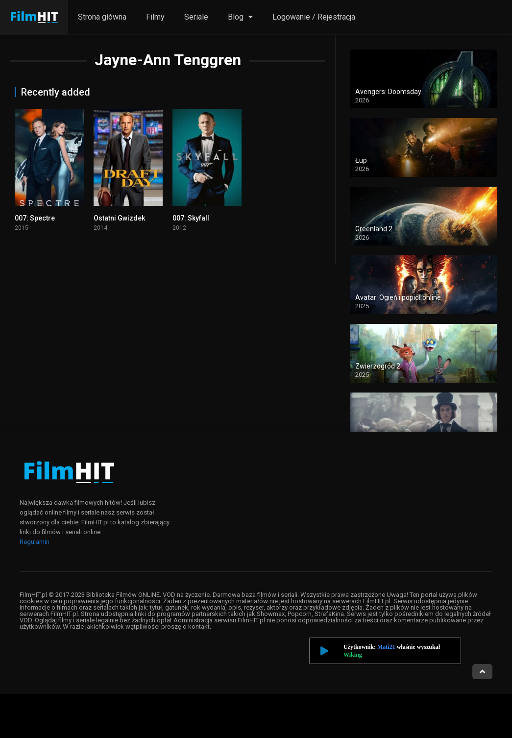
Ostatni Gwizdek (119, 218)
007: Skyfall (190, 218)
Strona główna (102, 17)
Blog (236, 17)
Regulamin (34, 541)
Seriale (196, 17)
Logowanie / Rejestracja (313, 17)
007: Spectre (35, 218)
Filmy (155, 17)
